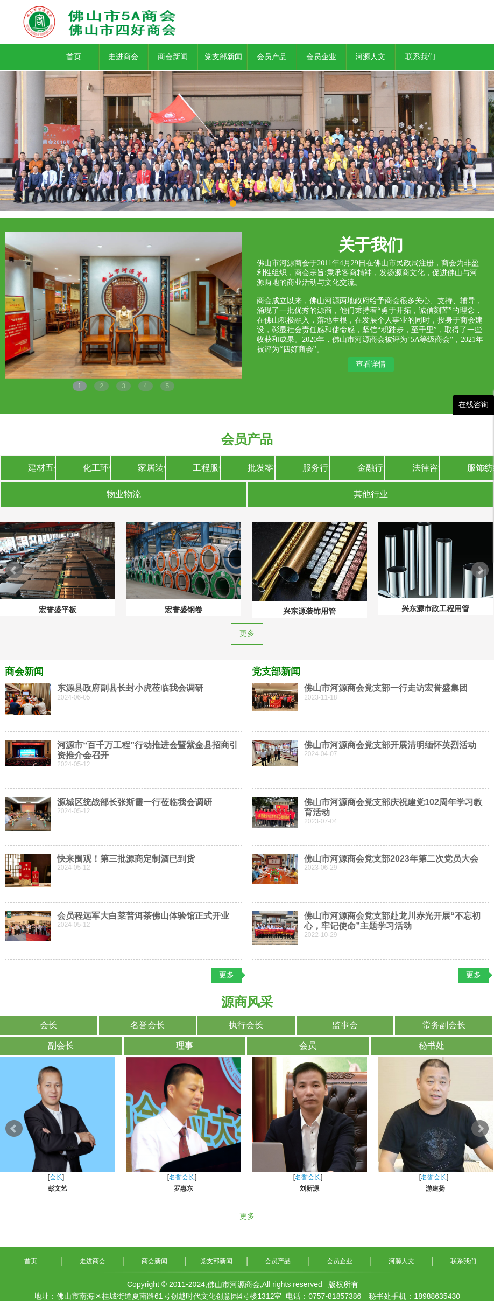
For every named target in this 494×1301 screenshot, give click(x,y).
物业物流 (124, 494)
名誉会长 (147, 1025)
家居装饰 (151, 467)
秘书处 (431, 1045)
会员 (307, 1045)
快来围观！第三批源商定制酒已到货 (126, 858)
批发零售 (261, 467)
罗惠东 (183, 1188)
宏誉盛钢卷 (183, 609)
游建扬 (435, 1188)
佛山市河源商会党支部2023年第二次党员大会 (391, 858)
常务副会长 (443, 1025)
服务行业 (315, 467)
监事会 (345, 1025)
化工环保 (96, 467)
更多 (247, 633)
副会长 (61, 1045)
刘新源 (309, 1188)
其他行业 (371, 494)
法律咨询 (425, 467)
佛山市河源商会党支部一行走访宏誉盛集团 (386, 688)
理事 (184, 1045)
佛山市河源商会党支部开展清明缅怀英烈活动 (390, 745)
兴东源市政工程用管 (435, 608)
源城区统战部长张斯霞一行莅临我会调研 (134, 802)
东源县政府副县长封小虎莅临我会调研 (130, 688)
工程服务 (206, 467)
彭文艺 (57, 1188)
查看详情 (371, 364)
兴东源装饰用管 (309, 611)
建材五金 (41, 467)
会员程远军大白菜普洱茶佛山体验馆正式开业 (143, 915)
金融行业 (370, 467)
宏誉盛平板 (57, 609)
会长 (48, 1025)
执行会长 (246, 1025)
